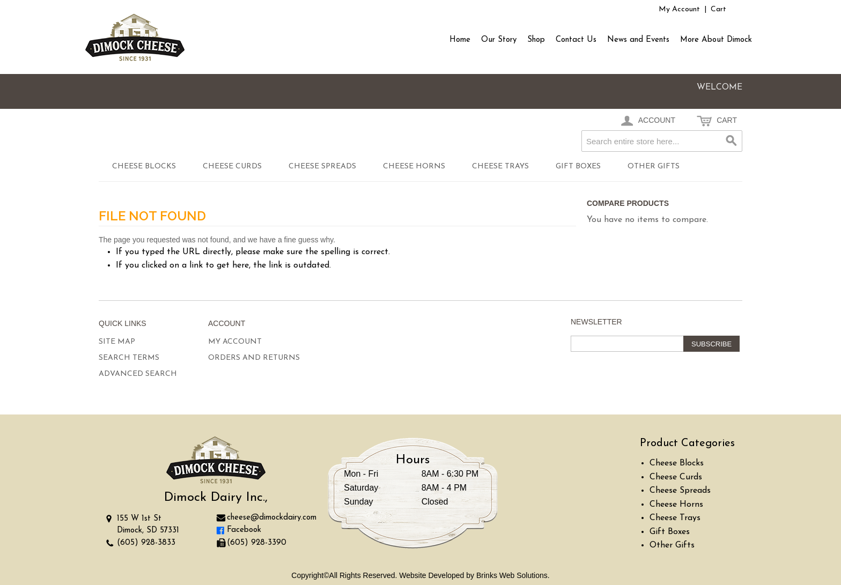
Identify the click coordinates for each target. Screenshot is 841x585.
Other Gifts (654, 166)
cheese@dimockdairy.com (271, 518)
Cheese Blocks (144, 166)
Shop (536, 40)
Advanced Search (138, 374)
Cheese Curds (232, 166)
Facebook (244, 530)
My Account (679, 9)
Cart (718, 9)
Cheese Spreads (322, 166)
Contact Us (576, 40)
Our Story (499, 40)
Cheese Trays (500, 166)
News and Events (638, 40)
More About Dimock (716, 40)
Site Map (117, 342)
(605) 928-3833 (146, 543)
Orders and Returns (254, 358)
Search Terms (129, 358)
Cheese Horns (414, 166)
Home (459, 40)
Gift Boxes (578, 166)
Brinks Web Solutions (512, 575)
